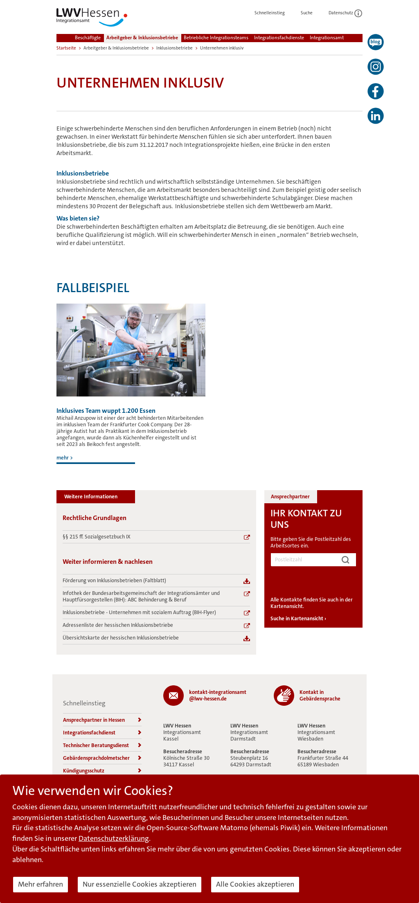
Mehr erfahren (40, 884)
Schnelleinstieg (274, 13)
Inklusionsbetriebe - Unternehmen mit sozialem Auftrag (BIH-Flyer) (139, 612)
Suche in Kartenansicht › (298, 618)
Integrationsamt (327, 37)
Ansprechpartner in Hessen (102, 720)
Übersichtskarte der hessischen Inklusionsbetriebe (121, 638)
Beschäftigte (88, 37)
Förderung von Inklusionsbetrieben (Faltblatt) (114, 580)
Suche (311, 13)
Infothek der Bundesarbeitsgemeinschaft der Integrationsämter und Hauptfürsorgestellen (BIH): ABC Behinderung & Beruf (141, 596)
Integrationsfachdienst (102, 733)
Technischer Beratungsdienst (102, 745)
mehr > (64, 457)
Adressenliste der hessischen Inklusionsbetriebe (118, 625)
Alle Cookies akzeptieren (255, 884)
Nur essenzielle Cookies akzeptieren (139, 884)
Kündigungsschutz (102, 771)
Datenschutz (345, 13)
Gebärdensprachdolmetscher (102, 758)
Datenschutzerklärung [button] (114, 838)
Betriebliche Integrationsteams (216, 37)
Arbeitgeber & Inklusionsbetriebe (142, 37)
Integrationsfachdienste (279, 37)
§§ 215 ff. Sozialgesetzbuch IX (97, 537)
